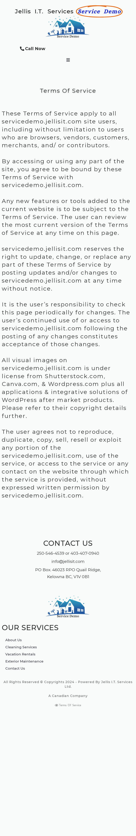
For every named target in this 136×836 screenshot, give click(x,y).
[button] (68, 60)
